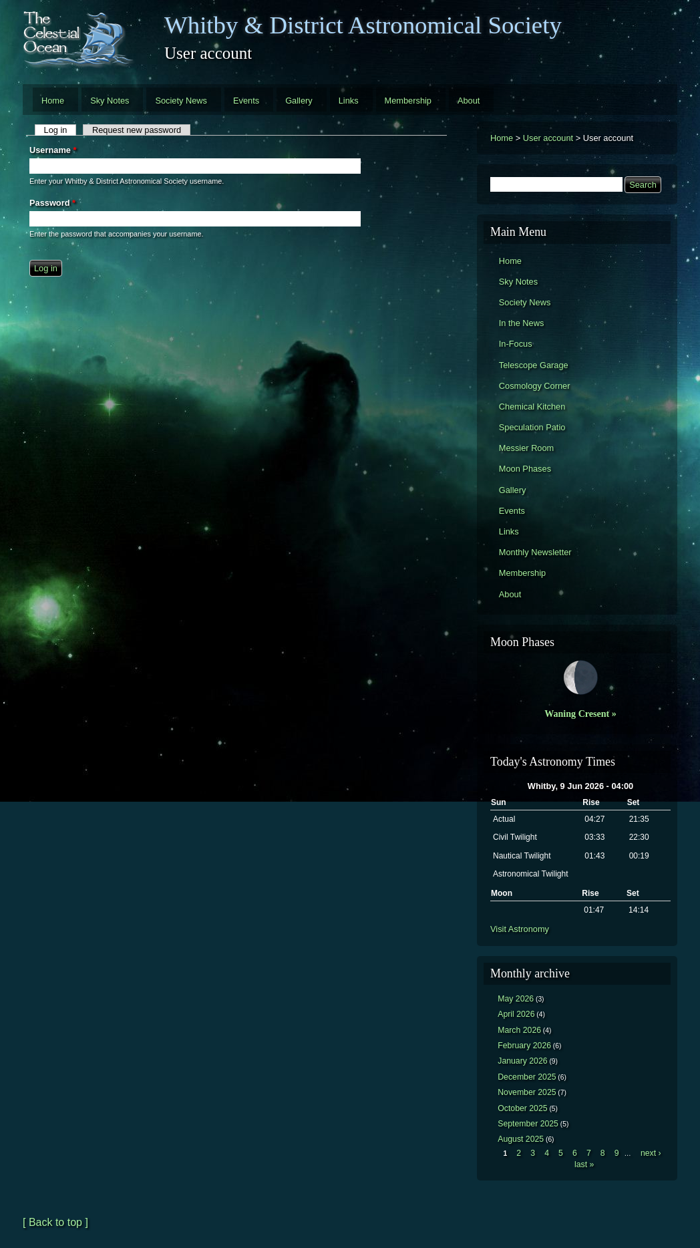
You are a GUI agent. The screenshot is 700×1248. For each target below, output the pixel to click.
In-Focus (515, 344)
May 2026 (516, 998)
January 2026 (522, 1061)
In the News (521, 323)
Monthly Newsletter (535, 552)
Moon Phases (525, 469)
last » (584, 1164)
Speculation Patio (532, 427)
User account (548, 138)
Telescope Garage (533, 365)
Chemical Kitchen (532, 407)
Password (52, 203)
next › (651, 1153)
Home (52, 101)
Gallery (299, 101)
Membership (408, 101)
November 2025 (527, 1092)
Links (349, 101)
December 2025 (527, 1077)
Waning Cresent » (580, 713)
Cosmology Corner (534, 386)
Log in (60, 130)
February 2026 (524, 1045)
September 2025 (528, 1123)
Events (246, 101)
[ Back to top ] (55, 1222)
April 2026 (516, 1014)
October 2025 (522, 1108)
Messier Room (526, 448)
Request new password (136, 130)
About (469, 101)
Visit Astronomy (519, 929)
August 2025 (521, 1139)
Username (52, 150)
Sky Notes (109, 101)
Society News (181, 101)
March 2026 (519, 1030)
